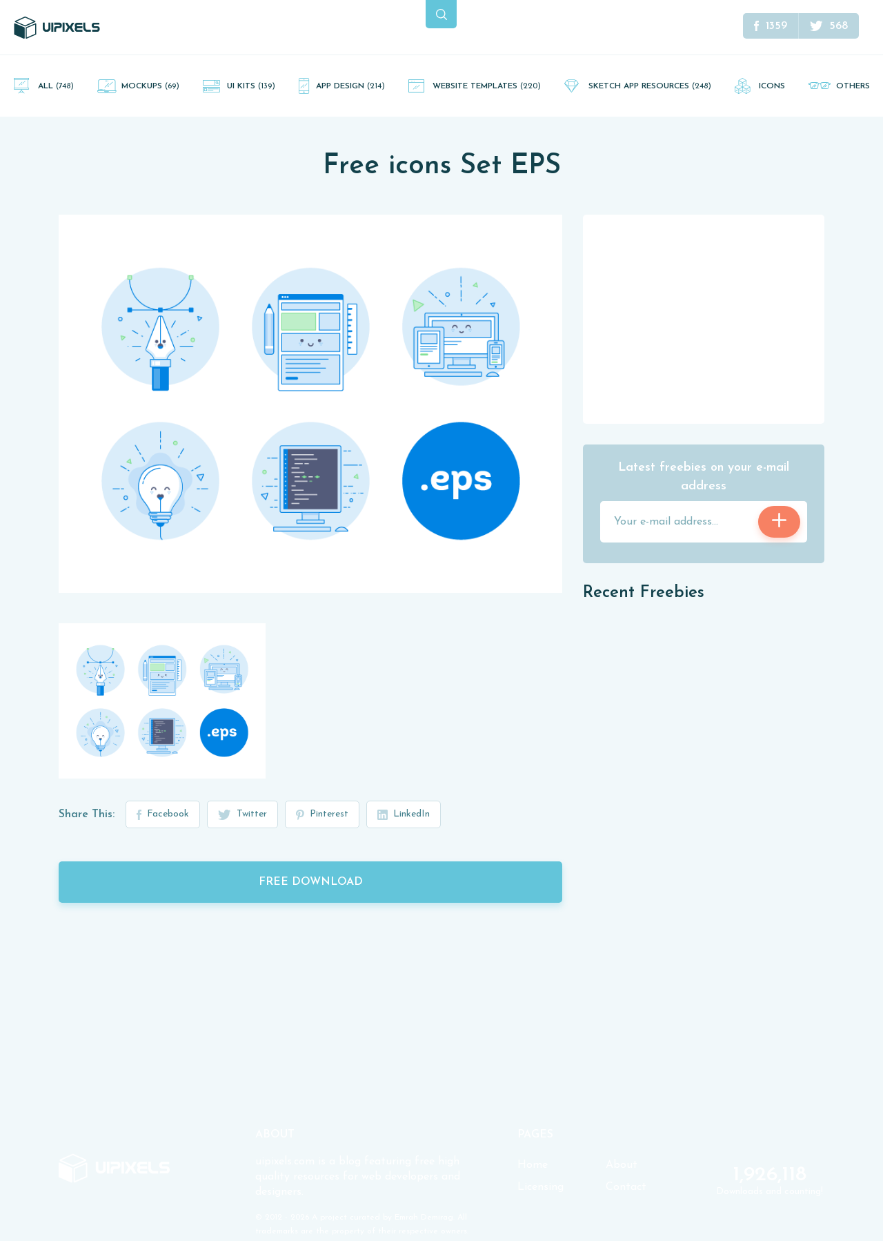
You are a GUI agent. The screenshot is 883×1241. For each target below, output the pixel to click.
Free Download (311, 882)
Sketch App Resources (649, 86)
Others (853, 86)
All (56, 86)
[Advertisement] (703, 318)
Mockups (150, 86)
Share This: (87, 814)
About (621, 1165)
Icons (772, 86)
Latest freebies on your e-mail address (703, 477)
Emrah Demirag (424, 1217)
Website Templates (487, 86)
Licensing (540, 1187)
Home (532, 1165)
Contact (626, 1187)
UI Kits (251, 86)
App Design (350, 86)
